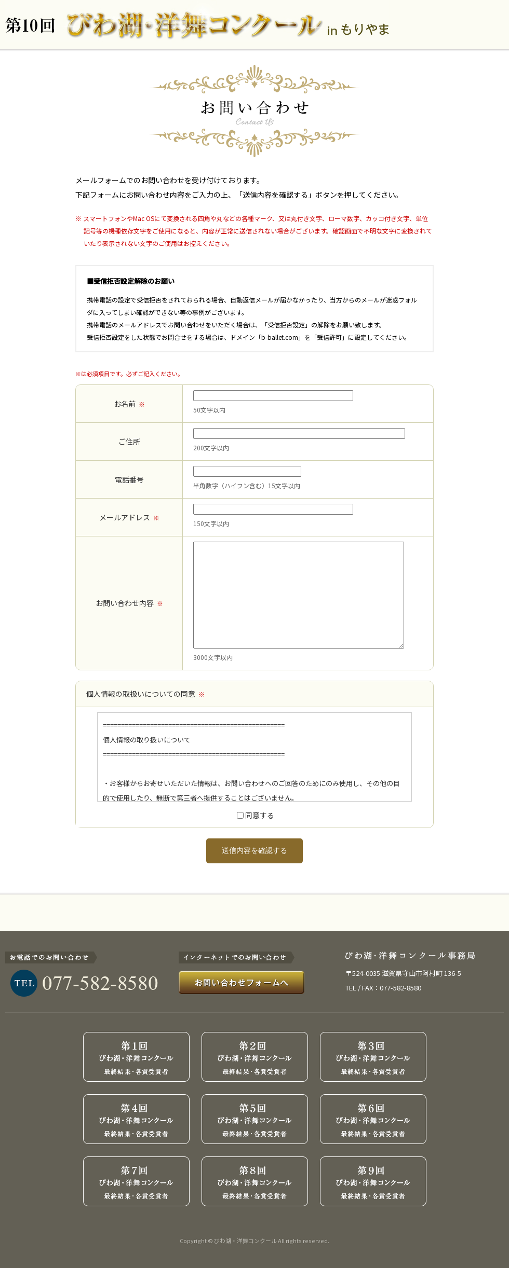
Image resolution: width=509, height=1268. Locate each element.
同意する (259, 815)
